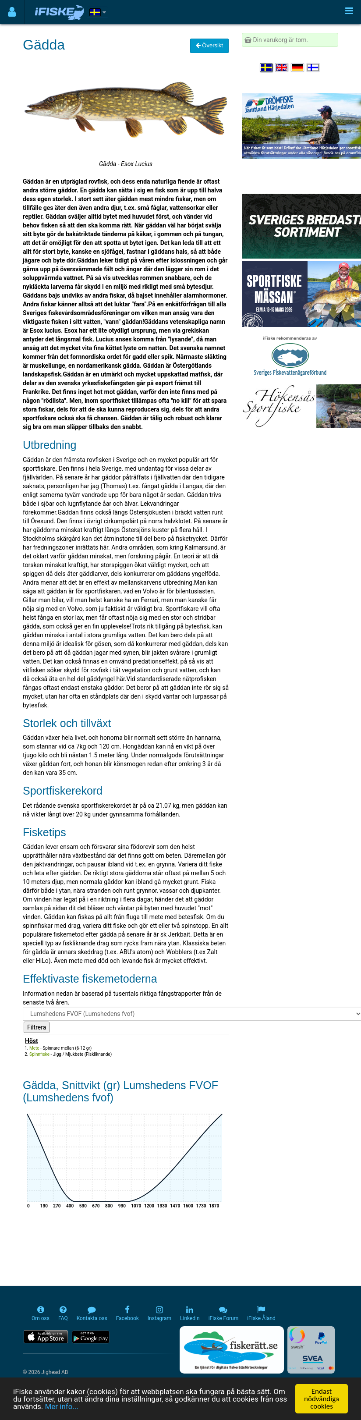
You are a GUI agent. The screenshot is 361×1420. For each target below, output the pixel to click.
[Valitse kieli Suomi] (314, 67)
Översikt (209, 45)
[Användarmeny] (12, 12)
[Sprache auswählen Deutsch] (298, 67)
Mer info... (61, 1406)
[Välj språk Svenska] (267, 67)
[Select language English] (282, 67)
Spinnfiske (39, 1054)
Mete (34, 1048)
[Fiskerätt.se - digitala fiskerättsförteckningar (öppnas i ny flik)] (232, 1350)
